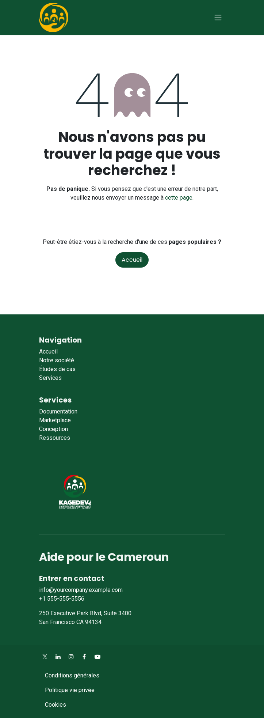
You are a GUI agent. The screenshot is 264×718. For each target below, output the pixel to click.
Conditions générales (72, 675)
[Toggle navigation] (218, 17)
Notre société (56, 360)
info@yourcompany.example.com (81, 589)
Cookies (55, 704)
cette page (178, 197)
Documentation (58, 411)
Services (50, 377)
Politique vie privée (70, 690)
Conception (53, 429)
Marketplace (55, 420)
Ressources (54, 437)
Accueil (132, 260)
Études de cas (57, 369)
